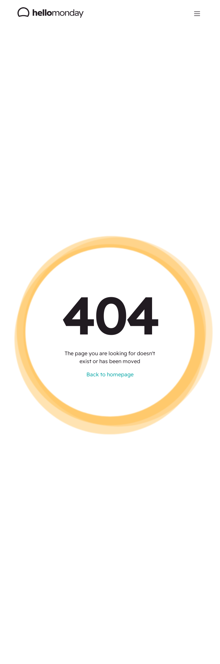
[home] (50, 13)
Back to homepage (110, 374)
